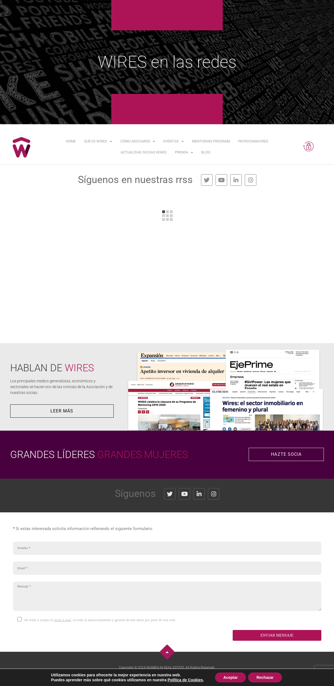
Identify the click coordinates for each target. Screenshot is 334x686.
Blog (205, 152)
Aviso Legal (62, 620)
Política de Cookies (193, 677)
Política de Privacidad (161, 677)
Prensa (184, 152)
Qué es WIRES (98, 141)
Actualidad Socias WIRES (144, 152)
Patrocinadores (253, 141)
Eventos (173, 141)
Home (71, 141)
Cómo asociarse (137, 141)
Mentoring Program (211, 141)
